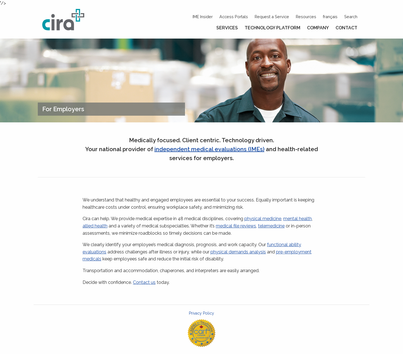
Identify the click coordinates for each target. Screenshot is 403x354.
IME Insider (203, 16)
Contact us (144, 282)
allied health (95, 226)
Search (350, 16)
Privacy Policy (201, 313)
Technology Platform (272, 27)
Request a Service (272, 16)
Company (318, 27)
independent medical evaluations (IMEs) (209, 149)
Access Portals (233, 16)
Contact (346, 27)
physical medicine (262, 218)
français (330, 16)
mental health (297, 218)
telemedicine (271, 226)
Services (227, 27)
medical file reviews (236, 226)
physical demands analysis (238, 252)
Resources (306, 16)
